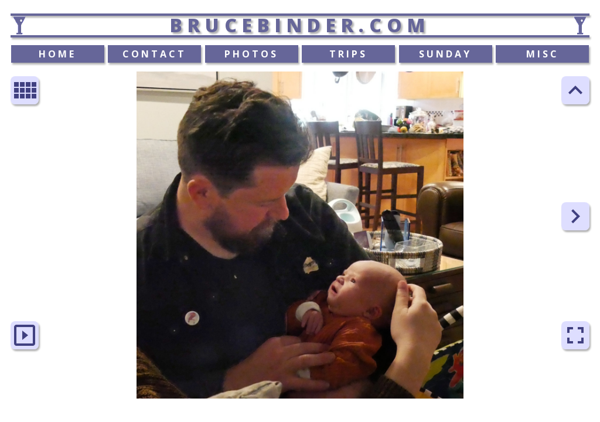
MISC (542, 53)
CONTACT (154, 53)
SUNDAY (445, 53)
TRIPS (348, 53)
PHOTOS (251, 53)
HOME (57, 53)
